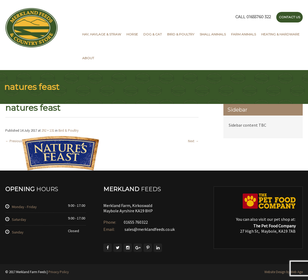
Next (193, 141)
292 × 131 (48, 130)
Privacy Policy (58, 272)
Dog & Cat (152, 34)
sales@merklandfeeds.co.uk (149, 229)
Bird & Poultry (180, 34)
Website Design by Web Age (283, 272)
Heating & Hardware (280, 34)
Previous (13, 141)
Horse (132, 34)
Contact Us (289, 17)
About (88, 58)
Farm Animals (243, 34)
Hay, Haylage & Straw (101, 34)
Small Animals (213, 34)
